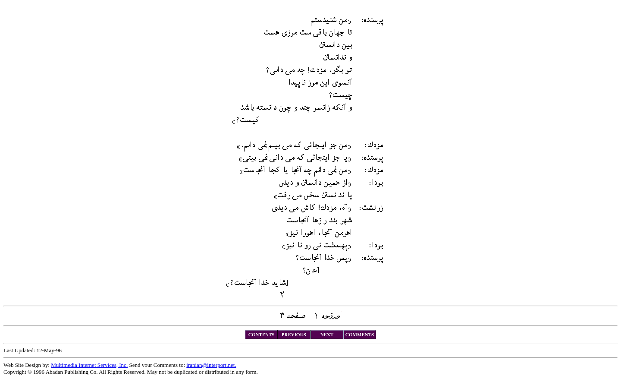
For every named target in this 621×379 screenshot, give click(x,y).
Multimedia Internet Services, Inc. (89, 365)
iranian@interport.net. (211, 365)
